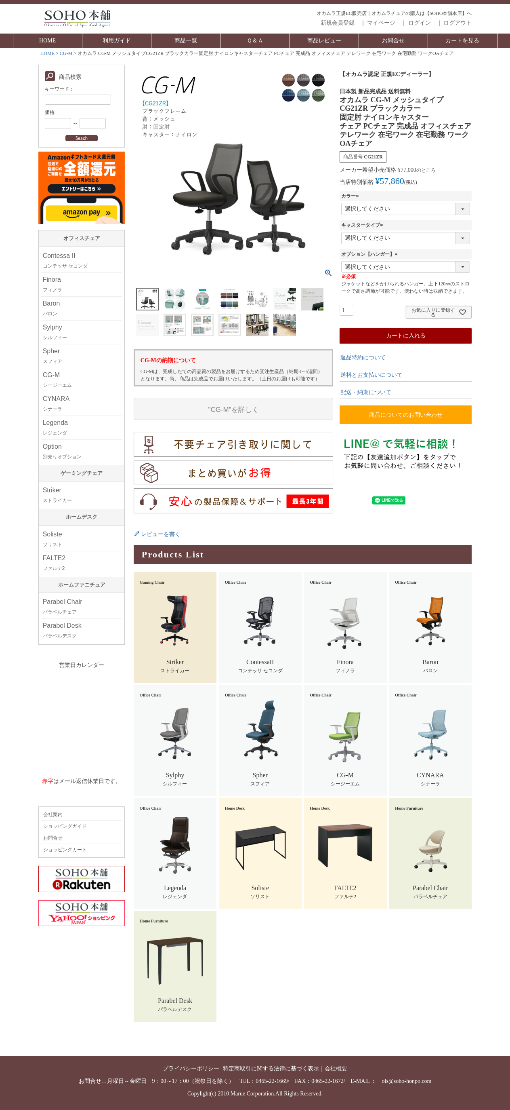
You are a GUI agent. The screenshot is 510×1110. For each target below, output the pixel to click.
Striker (57, 495)
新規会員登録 (338, 23)
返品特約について (363, 358)
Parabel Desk (62, 630)
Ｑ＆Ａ (255, 41)
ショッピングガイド (65, 826)
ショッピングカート (65, 850)
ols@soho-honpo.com (407, 1081)
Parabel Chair (62, 606)
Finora (52, 284)
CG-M (66, 53)
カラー (351, 196)
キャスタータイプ (363, 225)
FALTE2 (54, 563)
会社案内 (53, 814)
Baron (51, 308)
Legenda (55, 427)
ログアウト (457, 23)
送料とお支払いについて (371, 375)
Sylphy (55, 332)
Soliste (52, 539)
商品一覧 (185, 41)
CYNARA (56, 403)
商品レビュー (324, 41)
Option (62, 451)
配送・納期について (365, 392)
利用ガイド (117, 41)
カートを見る (462, 41)
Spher (52, 356)
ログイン (419, 23)
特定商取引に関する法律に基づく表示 (271, 1069)
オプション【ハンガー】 (370, 254)
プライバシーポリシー (191, 1069)
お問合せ (393, 41)
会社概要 (336, 1069)
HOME (47, 41)
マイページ (381, 23)
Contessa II (65, 260)
